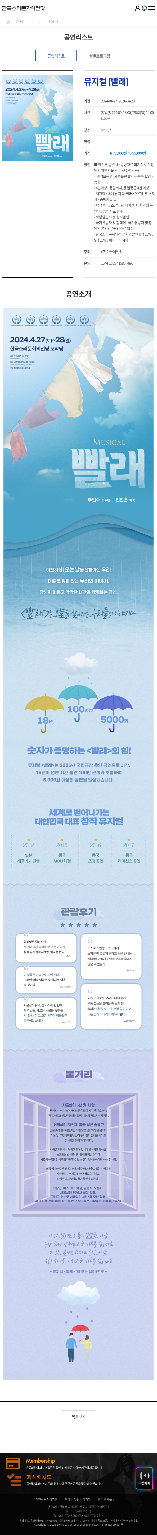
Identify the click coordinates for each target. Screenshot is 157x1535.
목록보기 (78, 1417)
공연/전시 (21, 21)
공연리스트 (56, 56)
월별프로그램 (99, 56)
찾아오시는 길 (106, 1499)
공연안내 (53, 21)
